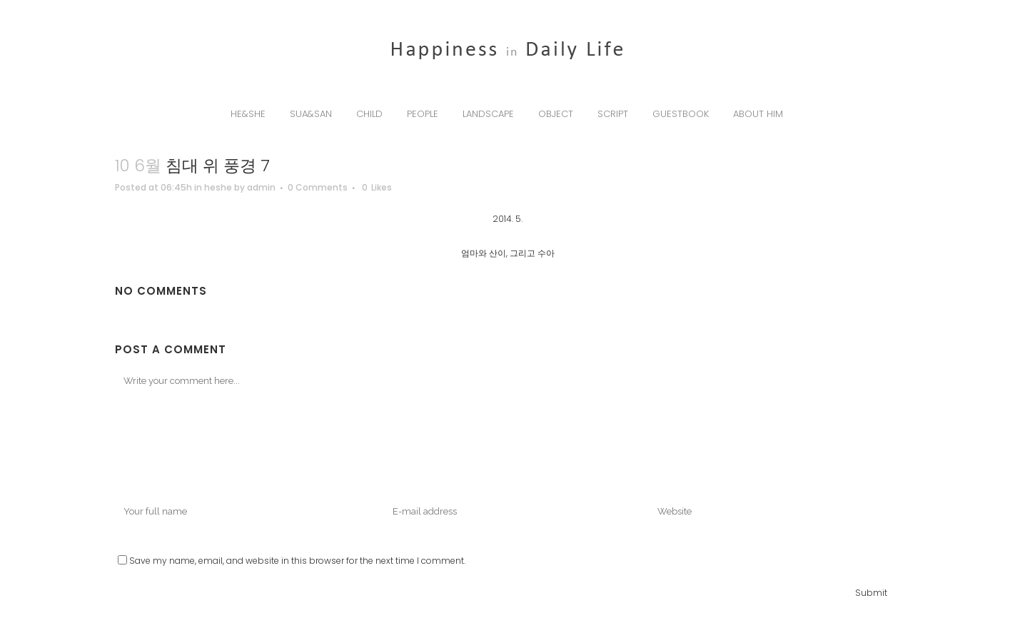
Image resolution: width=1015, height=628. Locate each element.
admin (261, 187)
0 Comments (318, 187)
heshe (218, 187)
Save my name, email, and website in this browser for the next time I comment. (297, 560)
